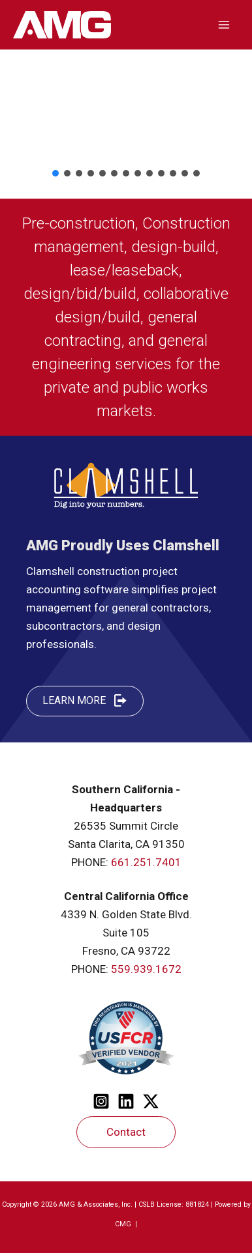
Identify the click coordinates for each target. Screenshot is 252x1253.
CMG (124, 1224)
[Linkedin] (126, 1101)
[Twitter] (150, 1101)
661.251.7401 (146, 862)
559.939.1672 (146, 969)
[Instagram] (101, 1101)
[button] (55, 173)
